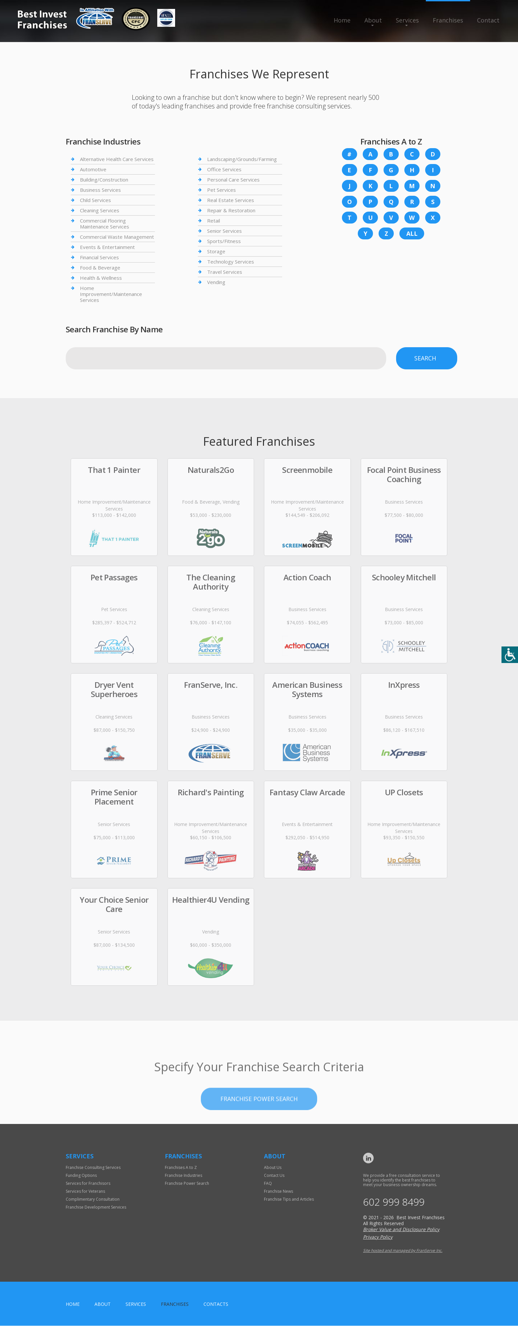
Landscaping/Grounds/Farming (242, 159)
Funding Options (81, 1175)
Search (425, 358)
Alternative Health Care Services (117, 159)
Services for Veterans (85, 1191)
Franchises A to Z (181, 1167)
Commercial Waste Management (117, 236)
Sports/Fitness (224, 241)
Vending (216, 282)
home (73, 1304)
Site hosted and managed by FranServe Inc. (402, 1251)
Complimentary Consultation (93, 1199)
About (373, 20)
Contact (488, 20)
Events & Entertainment (107, 247)
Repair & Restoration (231, 210)
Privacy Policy (377, 1237)
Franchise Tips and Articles (289, 1199)
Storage (216, 251)
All (412, 233)
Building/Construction (104, 179)
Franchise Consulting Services (93, 1167)
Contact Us (274, 1175)
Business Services (100, 189)
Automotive (93, 169)
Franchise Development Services (96, 1207)
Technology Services (230, 261)
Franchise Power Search (187, 1183)
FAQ (268, 1183)
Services (407, 20)
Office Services (224, 169)
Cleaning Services (99, 210)
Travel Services (224, 272)
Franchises (448, 20)
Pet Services (221, 189)
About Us (272, 1167)
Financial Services (99, 257)
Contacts (216, 1304)
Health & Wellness (101, 277)
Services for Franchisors (88, 1183)
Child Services (95, 200)
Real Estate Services (230, 200)
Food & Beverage (100, 267)
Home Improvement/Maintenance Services (111, 294)
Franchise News (278, 1191)
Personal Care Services (233, 179)
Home (342, 20)
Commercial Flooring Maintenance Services (104, 223)
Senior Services (224, 231)
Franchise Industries (183, 1175)
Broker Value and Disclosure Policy (401, 1229)
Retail (213, 220)
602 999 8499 (394, 1202)
